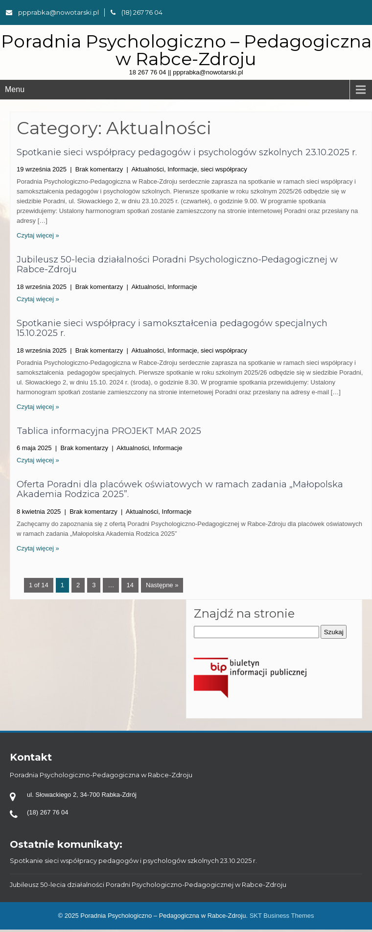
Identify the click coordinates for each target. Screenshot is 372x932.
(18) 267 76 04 (137, 12)
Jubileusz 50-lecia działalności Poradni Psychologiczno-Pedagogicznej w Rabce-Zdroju (177, 264)
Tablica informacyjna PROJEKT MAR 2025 (109, 431)
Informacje (182, 169)
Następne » (162, 585)
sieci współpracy (224, 169)
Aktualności (147, 169)
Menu (14, 89)
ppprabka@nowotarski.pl (52, 12)
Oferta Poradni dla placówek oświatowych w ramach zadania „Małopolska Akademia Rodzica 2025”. (180, 489)
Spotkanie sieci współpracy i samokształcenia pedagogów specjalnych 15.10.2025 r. (172, 328)
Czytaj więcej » (38, 235)
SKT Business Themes (282, 915)
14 (129, 585)
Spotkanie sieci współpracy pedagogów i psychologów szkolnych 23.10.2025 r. (187, 152)
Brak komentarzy (99, 169)
